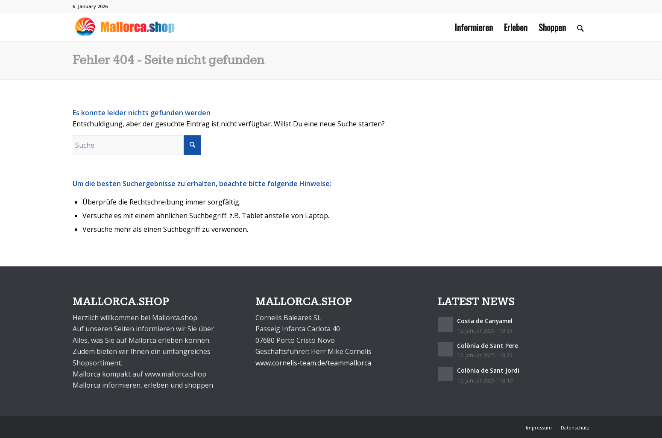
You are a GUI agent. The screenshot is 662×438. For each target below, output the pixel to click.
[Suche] (580, 27)
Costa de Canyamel (485, 321)
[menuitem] (473, 27)
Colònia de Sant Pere (487, 346)
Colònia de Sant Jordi (488, 370)
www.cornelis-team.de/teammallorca (313, 363)
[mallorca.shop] (125, 27)
